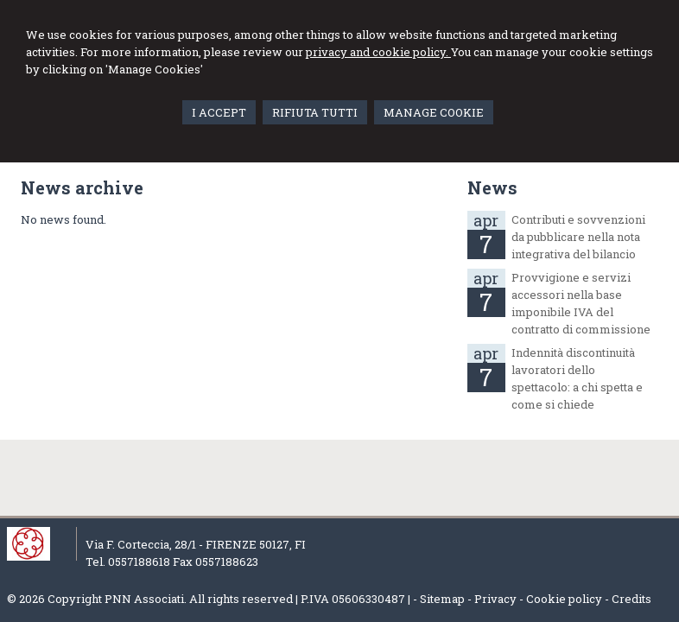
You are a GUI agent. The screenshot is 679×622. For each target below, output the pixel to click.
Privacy (495, 598)
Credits (631, 598)
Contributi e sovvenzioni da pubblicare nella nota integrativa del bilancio (578, 237)
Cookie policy (564, 598)
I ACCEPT (219, 112)
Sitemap (442, 598)
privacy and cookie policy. (378, 52)
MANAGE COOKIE (434, 112)
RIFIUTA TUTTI (315, 112)
